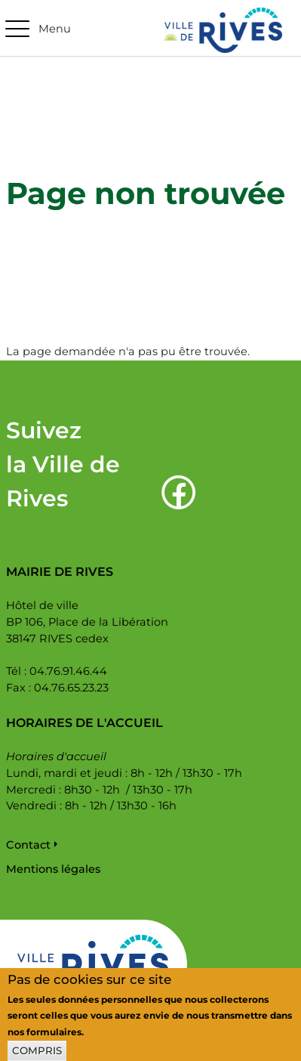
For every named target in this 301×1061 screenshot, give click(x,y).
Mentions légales (53, 869)
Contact (28, 845)
